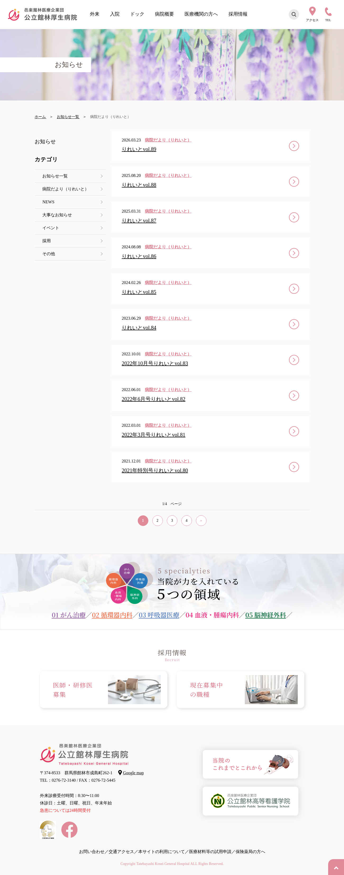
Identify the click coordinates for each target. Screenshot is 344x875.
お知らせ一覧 (55, 176)
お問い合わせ (91, 851)
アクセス (312, 20)
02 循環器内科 (112, 614)
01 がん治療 (69, 614)
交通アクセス (121, 851)
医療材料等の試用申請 (210, 851)
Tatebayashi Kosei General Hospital (163, 864)
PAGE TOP (336, 867)
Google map (133, 773)
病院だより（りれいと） (66, 189)
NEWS (48, 202)
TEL (328, 20)
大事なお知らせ (57, 215)
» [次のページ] (201, 521)
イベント (51, 228)
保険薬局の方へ (250, 851)
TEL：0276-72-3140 (58, 780)
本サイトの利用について (161, 851)
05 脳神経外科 (265, 614)
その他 (49, 253)
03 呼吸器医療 (159, 614)
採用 (47, 241)
